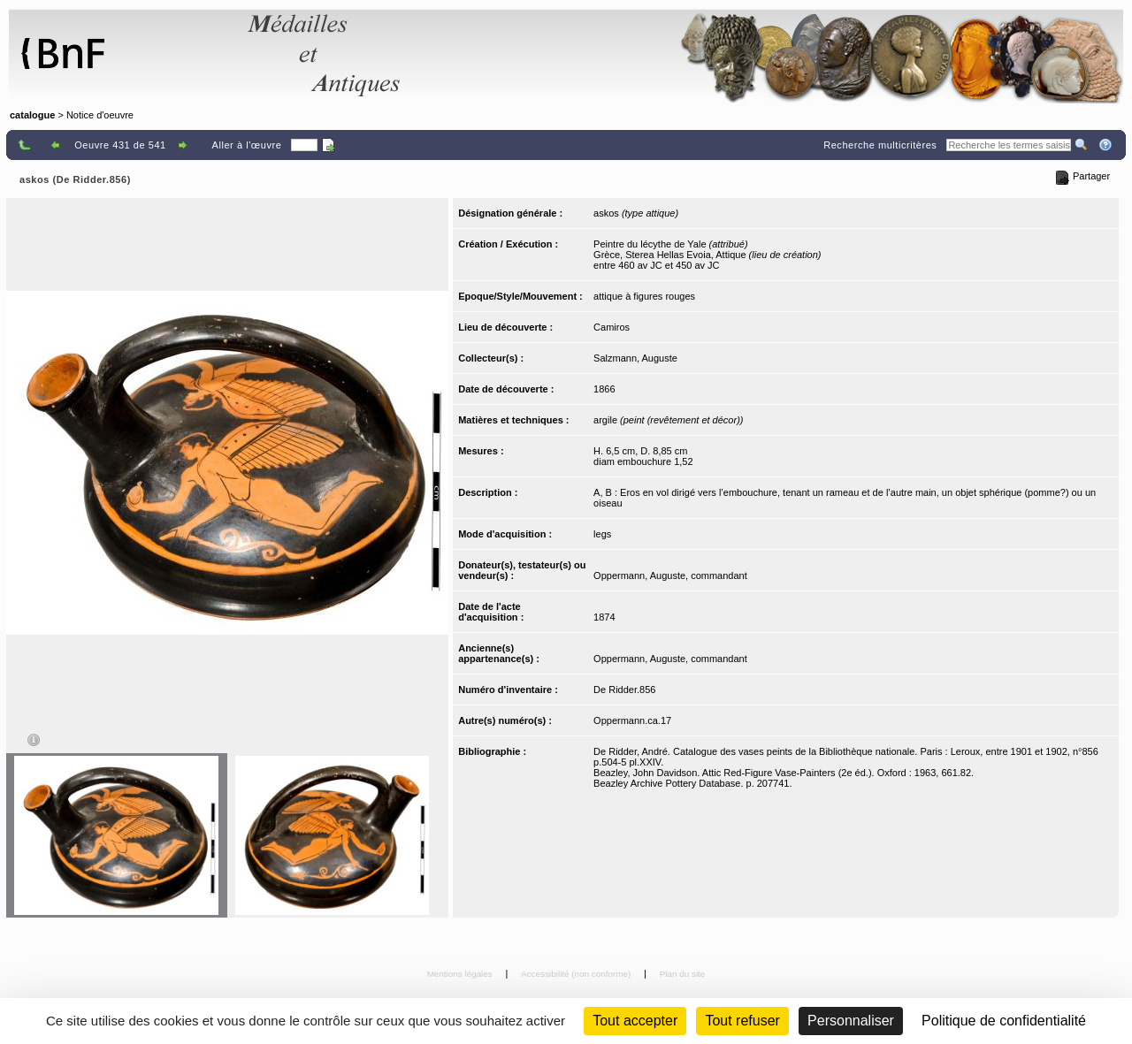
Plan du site (683, 974)
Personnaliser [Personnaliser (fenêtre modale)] (850, 1020)
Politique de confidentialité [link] (1004, 1020)
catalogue (32, 115)
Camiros (611, 327)
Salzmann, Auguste (635, 358)
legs (602, 534)
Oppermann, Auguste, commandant (670, 575)
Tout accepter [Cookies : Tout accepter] (635, 1020)
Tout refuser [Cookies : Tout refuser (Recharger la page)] (742, 1020)
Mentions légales (461, 974)
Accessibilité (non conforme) (577, 974)
